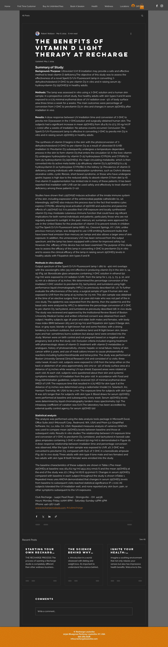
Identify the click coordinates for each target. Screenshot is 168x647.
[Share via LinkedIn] (49, 516)
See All (143, 539)
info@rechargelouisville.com (84, 639)
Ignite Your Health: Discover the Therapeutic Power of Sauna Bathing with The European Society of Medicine (125, 550)
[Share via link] (56, 516)
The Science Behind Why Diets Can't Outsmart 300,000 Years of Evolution (82, 550)
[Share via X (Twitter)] (43, 516)
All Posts (26, 15)
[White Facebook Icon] (157, 5)
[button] (142, 15)
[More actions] (130, 33)
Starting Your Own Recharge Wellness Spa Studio (39, 550)
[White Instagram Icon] (161, 5)
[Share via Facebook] (36, 516)
